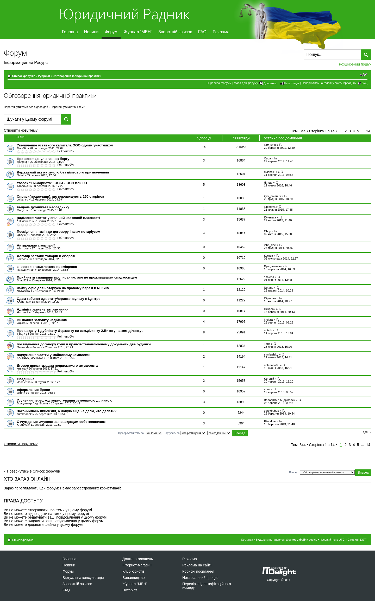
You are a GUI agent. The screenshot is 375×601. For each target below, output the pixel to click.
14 (368, 131)
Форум (111, 32)
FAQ (202, 32)
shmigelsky (271, 354)
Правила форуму (219, 83)
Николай (22, 312)
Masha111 (270, 171)
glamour (22, 161)
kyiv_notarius (272, 196)
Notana (268, 287)
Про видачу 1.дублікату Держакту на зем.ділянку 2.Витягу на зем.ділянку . (80, 331)
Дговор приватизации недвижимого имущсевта (57, 365)
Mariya (21, 210)
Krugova (22, 424)
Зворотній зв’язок (175, 32)
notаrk (268, 330)
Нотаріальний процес (200, 578)
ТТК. (20, 333)
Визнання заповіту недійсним (42, 320)
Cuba (267, 158)
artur (20, 392)
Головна (70, 32)
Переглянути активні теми (68, 106)
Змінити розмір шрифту (363, 75)
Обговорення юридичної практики (76, 75)
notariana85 (271, 365)
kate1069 (270, 144)
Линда (268, 182)
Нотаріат (129, 590)
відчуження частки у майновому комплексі (53, 355)
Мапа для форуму (246, 83)
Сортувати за (185, 433)
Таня (267, 343)
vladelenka (23, 382)
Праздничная (25, 269)
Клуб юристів (133, 571)
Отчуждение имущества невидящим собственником (61, 422)
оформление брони (33, 390)
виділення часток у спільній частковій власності (58, 218)
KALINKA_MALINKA (30, 357)
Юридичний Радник (124, 13)
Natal (20, 175)
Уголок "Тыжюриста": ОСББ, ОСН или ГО (52, 183)
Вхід (364, 83)
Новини (91, 32)
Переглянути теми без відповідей (26, 106)
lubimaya (270, 206)
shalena (269, 277)
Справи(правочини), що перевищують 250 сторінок (60, 196)
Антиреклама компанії (35, 245)
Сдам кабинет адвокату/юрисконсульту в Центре (58, 299)
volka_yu (22, 199)
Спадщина (25, 379)
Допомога (270, 83)
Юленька (25, 221)
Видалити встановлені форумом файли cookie (286, 539)
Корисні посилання (198, 571)
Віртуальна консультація (83, 578)
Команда (247, 539)
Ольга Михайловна (29, 347)
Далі (365, 432)
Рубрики (44, 75)
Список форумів (23, 75)
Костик (21, 259)
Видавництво (133, 578)
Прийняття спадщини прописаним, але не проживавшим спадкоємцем (77, 277)
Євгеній (269, 378)
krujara (21, 323)
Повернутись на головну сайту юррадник (329, 83)
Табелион (23, 186)
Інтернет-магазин (136, 565)
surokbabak (24, 414)
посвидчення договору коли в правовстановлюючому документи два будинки (84, 344)
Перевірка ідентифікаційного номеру (206, 586)
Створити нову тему (25, 131)
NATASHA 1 (24, 291)
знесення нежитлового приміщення (47, 267)
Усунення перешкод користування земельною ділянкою (64, 400)
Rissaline (270, 421)
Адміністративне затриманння (42, 309)
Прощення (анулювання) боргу (43, 159)
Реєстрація (291, 83)
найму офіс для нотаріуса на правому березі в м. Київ (63, 288)
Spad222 (22, 280)
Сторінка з (321, 131)
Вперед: (294, 472)
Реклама (221, 32)
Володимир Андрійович (32, 403)
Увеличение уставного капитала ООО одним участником (65, 145)
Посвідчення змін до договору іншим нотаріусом (58, 232)
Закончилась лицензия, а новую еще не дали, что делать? (66, 411)
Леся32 (21, 148)
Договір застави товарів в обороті (46, 256)
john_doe (22, 248)
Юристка (22, 301)
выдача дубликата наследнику (43, 207)
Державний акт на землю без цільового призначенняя (63, 172)
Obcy (20, 234)
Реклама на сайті (196, 565)
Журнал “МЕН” (138, 32)
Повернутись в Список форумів (33, 471)
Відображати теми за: (140, 433)
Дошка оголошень (137, 559)
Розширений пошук (355, 64)
